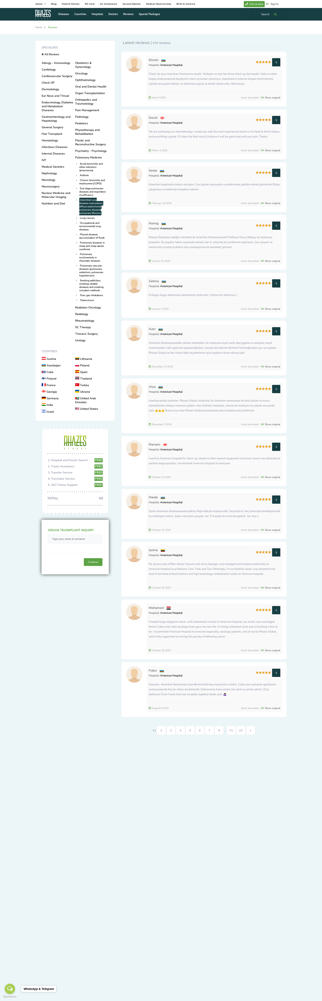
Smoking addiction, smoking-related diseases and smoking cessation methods (91, 285)
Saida (153, 170)
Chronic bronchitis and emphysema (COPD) (92, 182)
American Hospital (171, 65)
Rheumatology (84, 321)
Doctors (113, 14)
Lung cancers (87, 218)
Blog (53, 4)
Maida (153, 497)
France (49, 385)
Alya (152, 386)
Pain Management (87, 110)
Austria (49, 359)
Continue (93, 562)
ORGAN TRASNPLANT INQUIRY (71, 530)
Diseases (63, 14)
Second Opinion (132, 4)
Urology (80, 340)
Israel (48, 412)
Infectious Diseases (55, 147)
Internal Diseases (53, 154)
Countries (80, 14)
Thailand (83, 379)
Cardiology (49, 70)
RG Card (89, 4)
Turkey (82, 385)
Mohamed (156, 608)
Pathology (82, 117)
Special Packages (149, 14)
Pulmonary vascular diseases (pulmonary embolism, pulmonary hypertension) (91, 270)
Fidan (153, 670)
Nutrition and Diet (53, 204)
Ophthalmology (85, 80)
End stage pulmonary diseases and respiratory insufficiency (92, 192)
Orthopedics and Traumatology (86, 102)
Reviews (128, 14)
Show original (270, 97)
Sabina (154, 281)
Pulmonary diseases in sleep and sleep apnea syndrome (92, 246)
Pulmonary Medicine (88, 157)
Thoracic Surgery (86, 334)
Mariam (154, 444)
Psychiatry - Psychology (91, 151)
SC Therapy (83, 327)
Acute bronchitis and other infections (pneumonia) (91, 167)
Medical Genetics (53, 167)
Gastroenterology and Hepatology (56, 119)
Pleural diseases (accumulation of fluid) (92, 236)
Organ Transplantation (90, 93)
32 (241, 730)
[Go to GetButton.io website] (9, 996)
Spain (81, 372)
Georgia (49, 392)
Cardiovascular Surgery (57, 76)
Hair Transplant (52, 134)
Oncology (81, 73)
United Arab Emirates (85, 400)
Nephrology (49, 173)
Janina (153, 550)
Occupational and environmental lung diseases (90, 226)
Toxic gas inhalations (91, 295)
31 (231, 730)
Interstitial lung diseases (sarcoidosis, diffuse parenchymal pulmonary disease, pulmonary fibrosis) (91, 206)
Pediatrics (81, 123)
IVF (44, 160)
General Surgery (52, 127)
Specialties (50, 48)
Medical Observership (158, 4)
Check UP (48, 83)
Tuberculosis (87, 300)
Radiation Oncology (88, 307)
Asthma (84, 175)
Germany (50, 398)
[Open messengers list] (10, 989)
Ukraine (82, 392)
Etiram (154, 60)
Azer (152, 329)
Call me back (254, 4)
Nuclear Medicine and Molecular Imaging (56, 195)
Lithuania (83, 359)
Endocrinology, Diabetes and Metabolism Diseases (57, 106)
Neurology (48, 180)
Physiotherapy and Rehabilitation (87, 132)
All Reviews (50, 54)
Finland (49, 379)
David (153, 117)
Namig (154, 223)
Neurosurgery (51, 186)
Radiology (81, 314)
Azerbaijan (51, 365)
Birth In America (185, 4)
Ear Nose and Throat (55, 96)
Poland (82, 365)
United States (86, 409)
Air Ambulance (108, 4)
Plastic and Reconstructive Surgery (90, 142)
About (40, 4)
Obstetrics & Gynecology (83, 65)
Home (38, 27)
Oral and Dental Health (90, 87)
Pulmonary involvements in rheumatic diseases (89, 257)
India (47, 405)
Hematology (50, 140)
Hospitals (97, 14)
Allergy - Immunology (56, 63)
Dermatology (50, 89)
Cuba (47, 372)
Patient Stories (70, 4)
